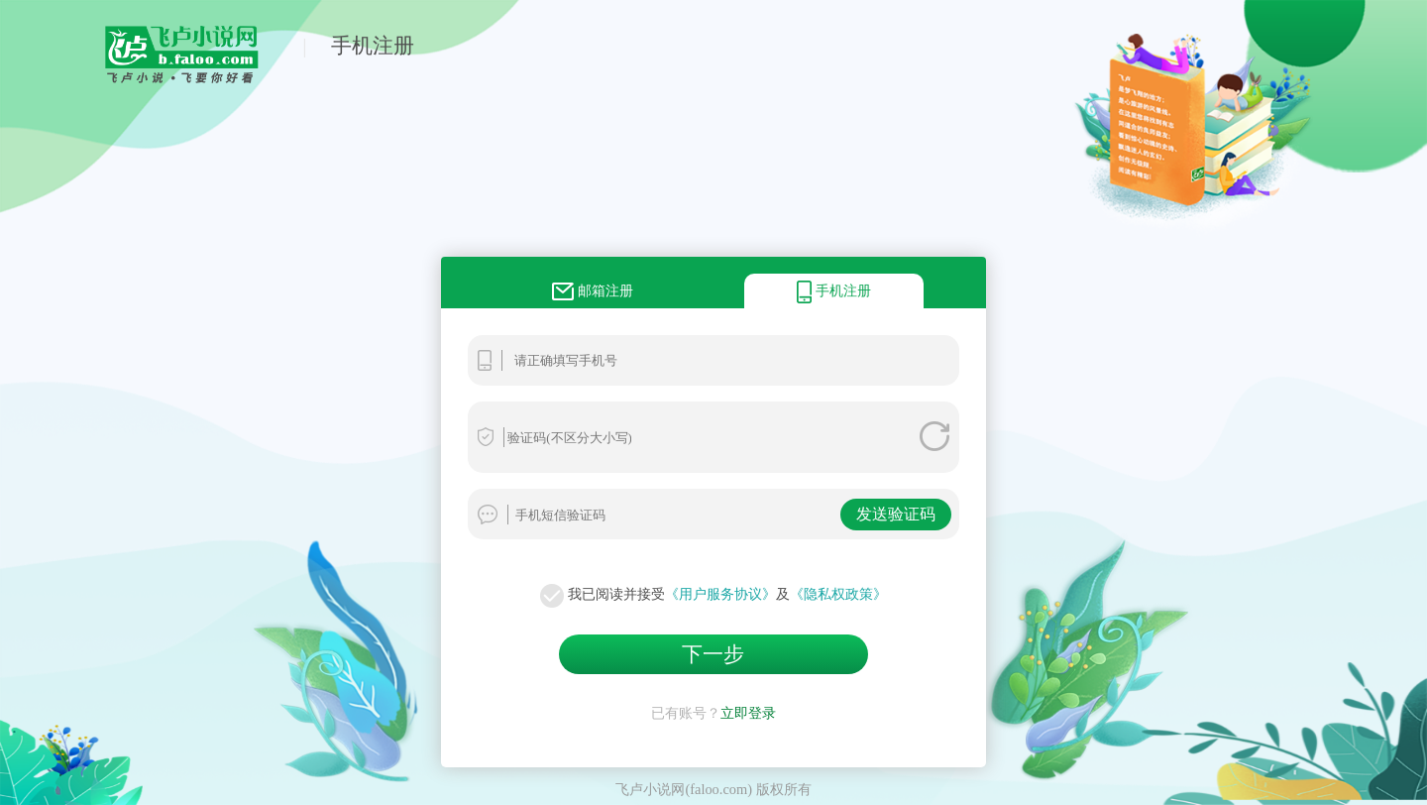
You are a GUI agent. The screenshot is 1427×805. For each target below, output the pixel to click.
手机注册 (372, 45)
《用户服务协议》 (720, 594)
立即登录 (748, 713)
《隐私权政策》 (838, 594)
